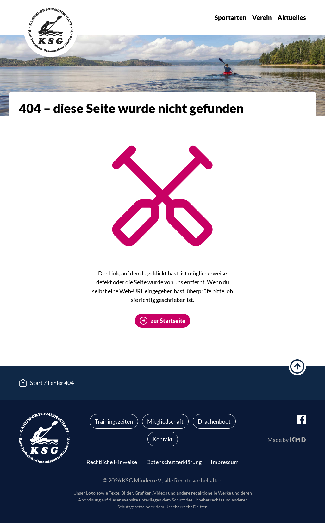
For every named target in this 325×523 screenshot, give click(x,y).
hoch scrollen (297, 366)
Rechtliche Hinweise (111, 461)
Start (36, 382)
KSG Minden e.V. (51, 30)
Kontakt (163, 439)
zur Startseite (168, 320)
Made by (278, 439)
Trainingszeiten (114, 421)
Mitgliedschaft (165, 421)
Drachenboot (214, 421)
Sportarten (231, 17)
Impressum (225, 461)
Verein (262, 17)
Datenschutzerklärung (174, 461)
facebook (301, 419)
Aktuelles (292, 17)
